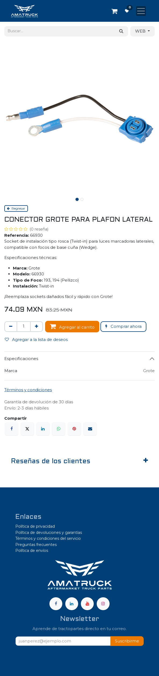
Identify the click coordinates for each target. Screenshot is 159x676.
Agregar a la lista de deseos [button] (36, 339)
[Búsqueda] (121, 31)
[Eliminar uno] (10, 326)
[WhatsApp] (58, 428)
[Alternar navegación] (141, 11)
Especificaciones (21, 358)
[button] (127, 641)
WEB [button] (141, 31)
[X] (27, 428)
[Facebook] (11, 428)
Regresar (16, 208)
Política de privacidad (35, 526)
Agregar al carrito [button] (72, 326)
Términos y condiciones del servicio (48, 538)
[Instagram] (103, 603)
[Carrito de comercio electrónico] (114, 11)
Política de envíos (31, 550)
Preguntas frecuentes (36, 544)
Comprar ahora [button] (123, 326)
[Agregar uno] (36, 326)
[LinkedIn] (43, 428)
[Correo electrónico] (90, 428)
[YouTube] (87, 603)
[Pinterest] (74, 428)
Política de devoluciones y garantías (48, 532)
